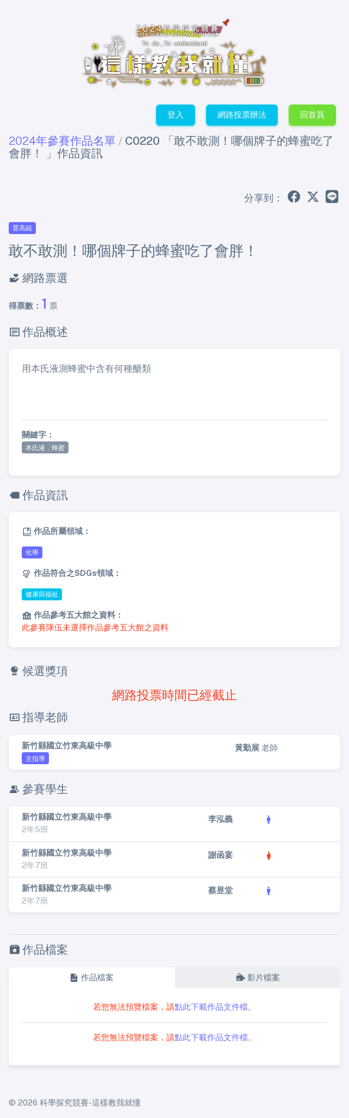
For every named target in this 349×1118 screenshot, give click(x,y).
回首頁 (312, 114)
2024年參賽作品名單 (62, 141)
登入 (175, 114)
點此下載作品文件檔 (211, 1006)
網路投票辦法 (241, 114)
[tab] (91, 977)
